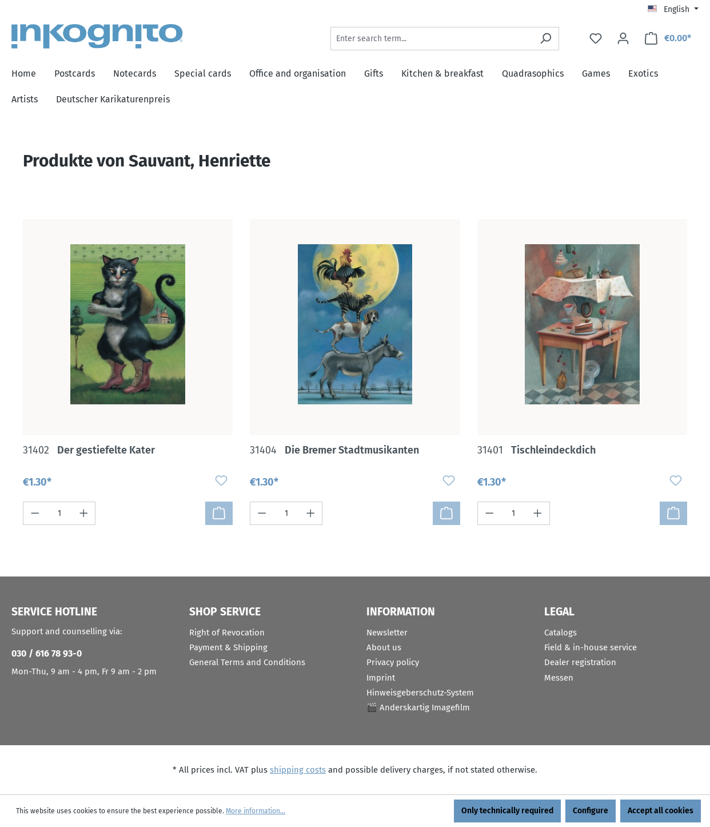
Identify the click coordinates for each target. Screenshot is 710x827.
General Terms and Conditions (247, 662)
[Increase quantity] (84, 513)
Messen (558, 678)
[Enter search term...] (431, 38)
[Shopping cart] (668, 38)
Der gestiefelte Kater (89, 450)
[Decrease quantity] (35, 513)
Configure (590, 811)
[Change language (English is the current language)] (673, 9)
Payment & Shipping (228, 647)
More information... (255, 811)
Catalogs (560, 632)
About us (383, 647)
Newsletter (387, 632)
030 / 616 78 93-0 (46, 653)
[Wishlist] (595, 38)
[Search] (545, 38)
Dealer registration (580, 662)
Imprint (380, 678)
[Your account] (623, 38)
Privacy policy (392, 662)
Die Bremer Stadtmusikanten (334, 450)
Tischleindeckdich (536, 450)
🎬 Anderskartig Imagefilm (418, 707)
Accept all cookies (660, 811)
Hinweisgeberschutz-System (420, 692)
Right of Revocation (227, 632)
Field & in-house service (590, 647)
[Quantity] (59, 513)
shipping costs (298, 770)
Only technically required (507, 811)
